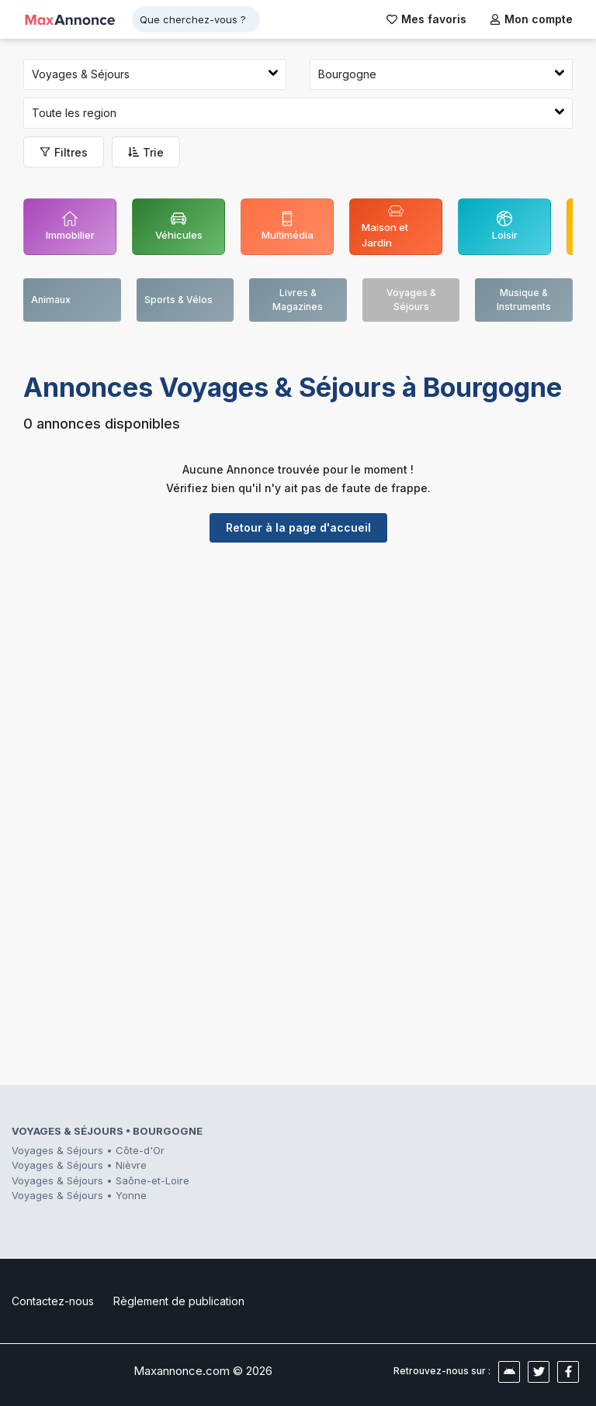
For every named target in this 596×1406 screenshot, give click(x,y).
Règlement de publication (178, 1301)
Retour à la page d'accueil (298, 527)
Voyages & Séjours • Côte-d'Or (88, 1150)
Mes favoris (426, 19)
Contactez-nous (53, 1301)
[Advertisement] (298, 674)
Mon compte (531, 19)
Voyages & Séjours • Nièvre (79, 1165)
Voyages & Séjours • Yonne (79, 1195)
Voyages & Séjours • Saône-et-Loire (100, 1180)
